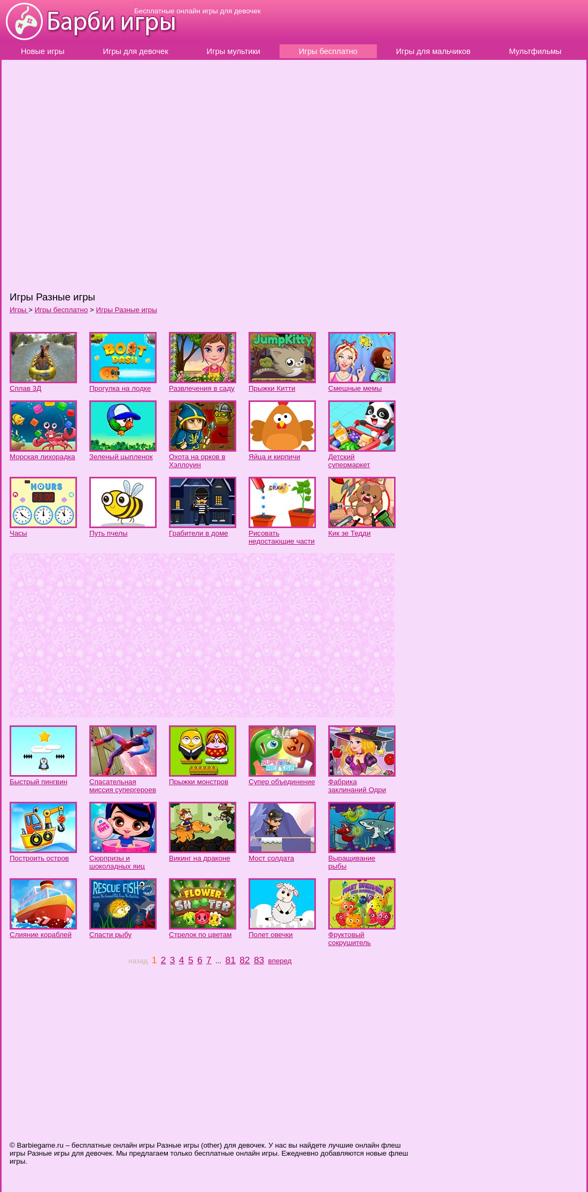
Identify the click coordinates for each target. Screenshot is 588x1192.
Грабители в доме (198, 533)
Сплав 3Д (25, 388)
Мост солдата (271, 858)
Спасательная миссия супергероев (122, 786)
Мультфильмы (535, 51)
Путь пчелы (108, 533)
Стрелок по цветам (200, 935)
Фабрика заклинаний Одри (357, 786)
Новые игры (43, 51)
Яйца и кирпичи (274, 457)
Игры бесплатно (328, 51)
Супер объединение (282, 782)
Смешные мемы (355, 388)
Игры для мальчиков (433, 51)
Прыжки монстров (198, 782)
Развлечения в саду (202, 388)
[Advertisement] (165, 175)
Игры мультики (233, 51)
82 (244, 960)
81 (231, 960)
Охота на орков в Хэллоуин (197, 461)
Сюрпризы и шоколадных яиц (117, 862)
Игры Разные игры (126, 310)
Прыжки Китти (272, 388)
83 (259, 960)
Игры (19, 310)
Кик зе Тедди (349, 533)
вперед (280, 961)
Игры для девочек (135, 51)
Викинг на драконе (199, 858)
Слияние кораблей (41, 935)
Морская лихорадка (42, 457)
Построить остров (39, 858)
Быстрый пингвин (38, 782)
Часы (18, 533)
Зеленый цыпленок (121, 457)
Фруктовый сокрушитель (349, 939)
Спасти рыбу (110, 935)
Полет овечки (271, 935)
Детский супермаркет (349, 461)
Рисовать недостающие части (282, 537)
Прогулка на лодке (120, 388)
